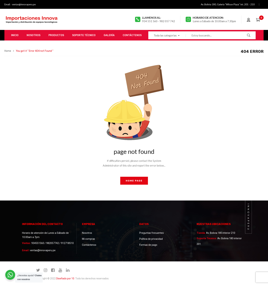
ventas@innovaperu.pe (24, 4)
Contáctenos (89, 244)
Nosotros (87, 232)
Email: (7, 4)
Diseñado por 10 (65, 278)
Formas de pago (148, 244)
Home (7, 50)
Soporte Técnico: (207, 238)
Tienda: (201, 232)
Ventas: (26, 243)
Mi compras (88, 238)
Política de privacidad (151, 238)
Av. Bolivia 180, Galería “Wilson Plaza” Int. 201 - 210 (228, 4)
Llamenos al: (151, 17)
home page (134, 180)
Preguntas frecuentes (151, 232)
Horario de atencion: (208, 17)
